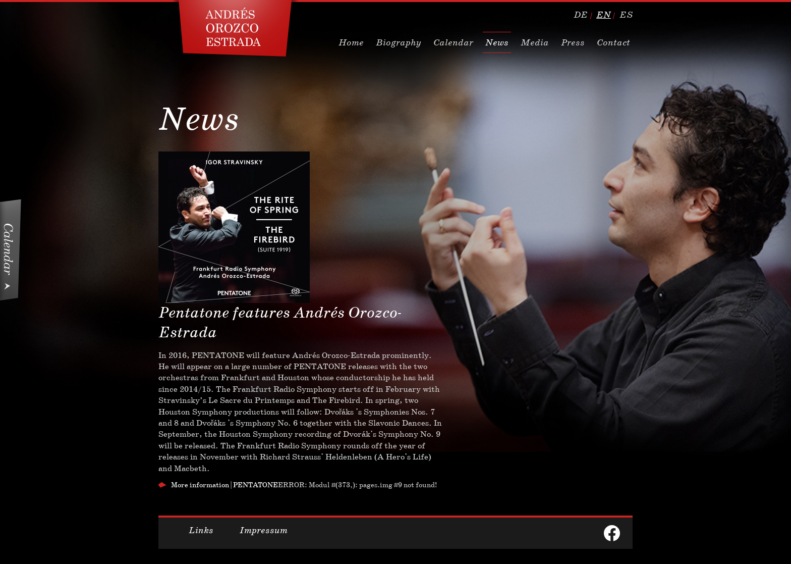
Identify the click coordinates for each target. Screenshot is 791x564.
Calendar (453, 42)
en (603, 15)
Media (535, 42)
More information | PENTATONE (224, 484)
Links (201, 530)
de (581, 15)
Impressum (264, 530)
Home (351, 42)
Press (573, 42)
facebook (612, 533)
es (626, 15)
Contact (613, 42)
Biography (398, 42)
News (496, 42)
